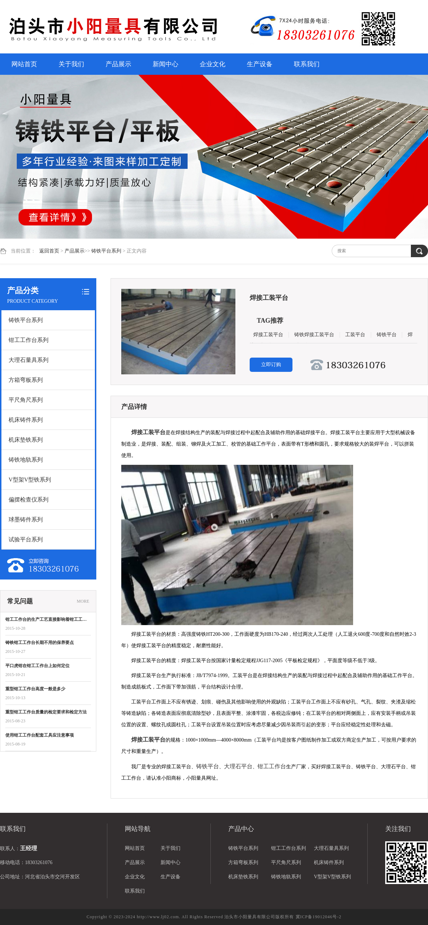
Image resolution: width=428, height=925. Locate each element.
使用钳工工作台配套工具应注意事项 (39, 735)
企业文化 (212, 64)
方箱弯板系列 (26, 380)
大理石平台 (238, 766)
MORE (83, 601)
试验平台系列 (26, 539)
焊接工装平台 (268, 334)
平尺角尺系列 (26, 400)
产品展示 (118, 64)
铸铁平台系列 (106, 251)
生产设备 (259, 64)
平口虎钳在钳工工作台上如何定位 (37, 665)
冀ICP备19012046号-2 (319, 916)
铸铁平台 (387, 334)
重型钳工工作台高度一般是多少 (35, 688)
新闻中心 (165, 64)
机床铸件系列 (26, 420)
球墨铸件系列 (26, 519)
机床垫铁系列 (26, 440)
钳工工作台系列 (29, 340)
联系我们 (307, 64)
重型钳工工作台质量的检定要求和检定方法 (46, 712)
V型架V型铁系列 (30, 480)
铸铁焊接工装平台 (314, 334)
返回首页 (49, 251)
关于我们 (71, 64)
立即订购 (271, 364)
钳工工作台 (272, 766)
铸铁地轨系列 (26, 460)
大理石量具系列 (29, 360)
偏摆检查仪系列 (29, 500)
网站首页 (24, 64)
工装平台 (355, 334)
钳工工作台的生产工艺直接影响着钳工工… (46, 619)
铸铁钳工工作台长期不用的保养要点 (39, 642)
